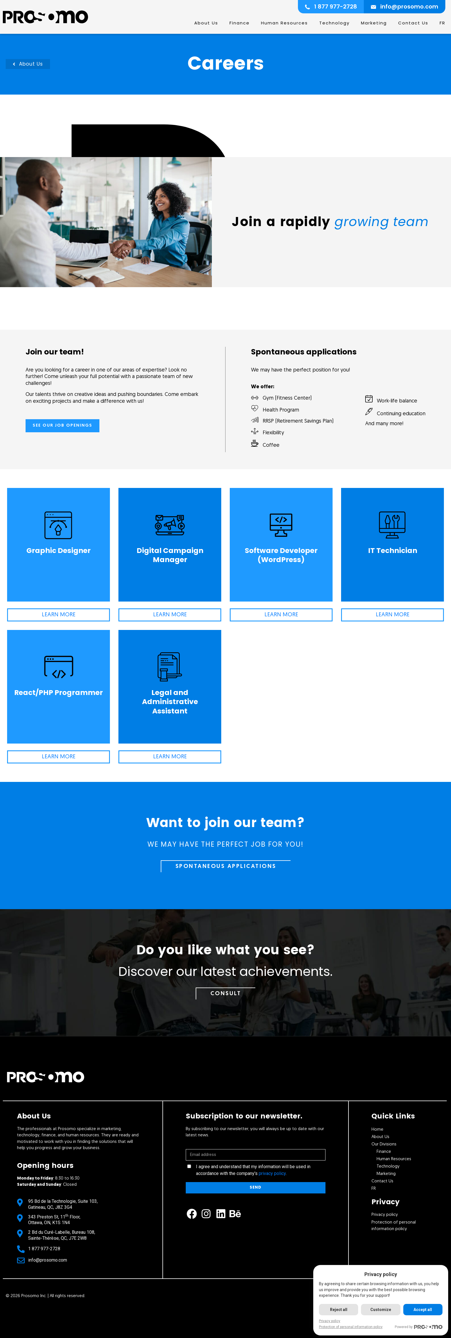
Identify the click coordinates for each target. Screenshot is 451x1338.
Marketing (374, 23)
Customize (380, 1309)
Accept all (423, 1309)
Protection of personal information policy (351, 1327)
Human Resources (284, 23)
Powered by (418, 1327)
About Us (206, 23)
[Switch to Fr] (442, 23)
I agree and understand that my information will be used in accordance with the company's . (253, 1170)
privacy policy (272, 1173)
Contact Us (413, 23)
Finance (239, 23)
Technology (334, 23)
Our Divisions (383, 1144)
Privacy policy (329, 1321)
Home (377, 1130)
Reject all (338, 1309)
